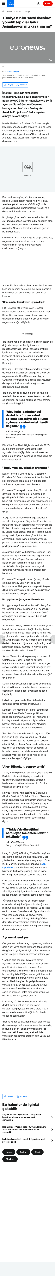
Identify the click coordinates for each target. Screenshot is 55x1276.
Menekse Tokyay (12, 72)
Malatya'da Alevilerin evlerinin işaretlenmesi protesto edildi (23, 1140)
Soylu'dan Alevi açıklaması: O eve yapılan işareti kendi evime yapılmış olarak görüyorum (22, 1117)
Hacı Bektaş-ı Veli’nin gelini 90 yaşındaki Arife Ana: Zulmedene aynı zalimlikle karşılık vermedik (24, 1129)
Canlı (47, 3)
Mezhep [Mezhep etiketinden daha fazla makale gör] (10, 1159)
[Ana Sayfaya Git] (10, 3)
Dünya (18, 11)
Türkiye (27, 11)
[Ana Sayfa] (3, 11)
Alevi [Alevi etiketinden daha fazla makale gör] (37, 1152)
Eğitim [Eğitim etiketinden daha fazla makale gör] (23, 1152)
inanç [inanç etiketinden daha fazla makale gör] (9, 1152)
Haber (9, 11)
